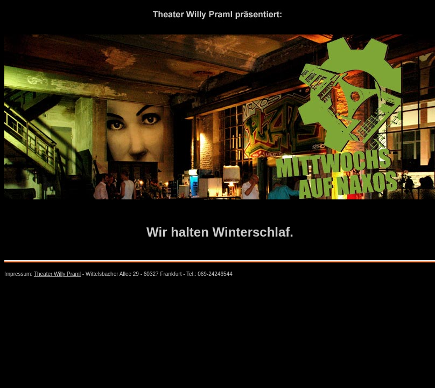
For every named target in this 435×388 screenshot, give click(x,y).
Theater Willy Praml (57, 274)
